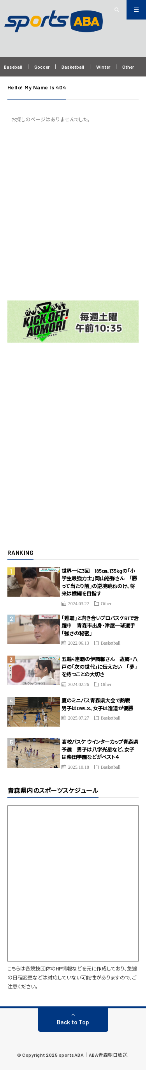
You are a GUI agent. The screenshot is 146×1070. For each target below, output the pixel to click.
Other (128, 66)
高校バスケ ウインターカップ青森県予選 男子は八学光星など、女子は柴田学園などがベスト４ (100, 749)
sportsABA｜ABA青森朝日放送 (93, 1055)
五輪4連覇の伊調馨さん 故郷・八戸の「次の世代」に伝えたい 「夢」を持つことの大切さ (99, 666)
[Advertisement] (73, 212)
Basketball (73, 66)
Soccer (41, 66)
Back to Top (73, 1022)
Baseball (13, 66)
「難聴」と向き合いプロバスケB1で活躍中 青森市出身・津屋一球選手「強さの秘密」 (100, 625)
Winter (103, 66)
